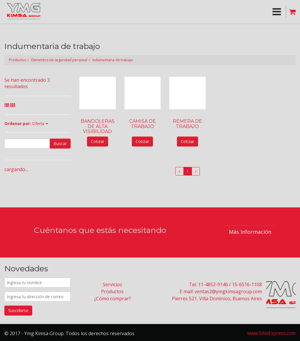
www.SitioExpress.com (271, 333)
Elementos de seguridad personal (59, 59)
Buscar (60, 143)
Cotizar (97, 141)
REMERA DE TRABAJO (187, 123)
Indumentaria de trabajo (112, 59)
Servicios (112, 284)
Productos (17, 59)
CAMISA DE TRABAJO (142, 123)
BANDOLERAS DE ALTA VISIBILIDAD (98, 126)
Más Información (250, 231)
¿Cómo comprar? (112, 298)
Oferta (38, 123)
